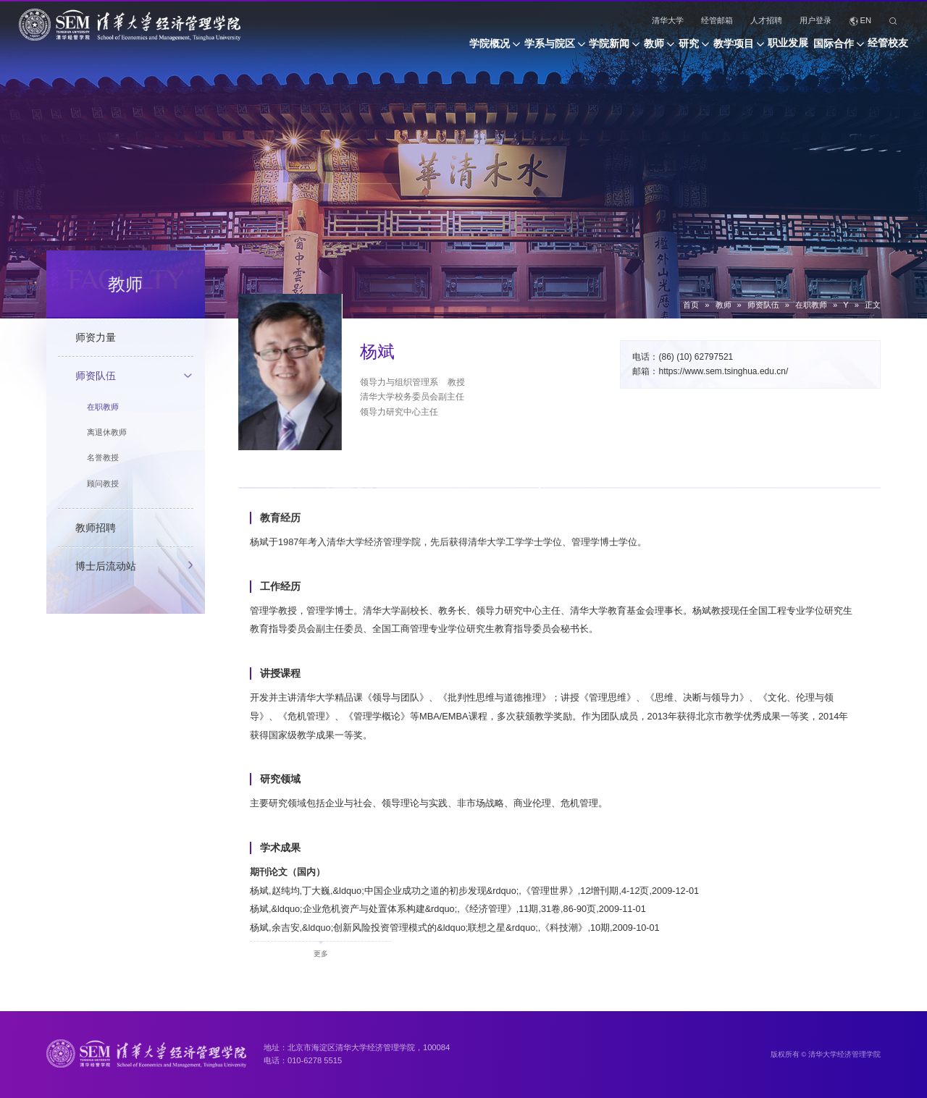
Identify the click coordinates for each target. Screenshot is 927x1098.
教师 (575, 50)
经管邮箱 (717, 20)
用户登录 (815, 20)
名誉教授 (103, 457)
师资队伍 (763, 304)
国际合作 (817, 50)
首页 (691, 304)
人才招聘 (766, 20)
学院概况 (363, 50)
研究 (626, 50)
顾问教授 (103, 483)
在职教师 (811, 304)
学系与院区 (439, 50)
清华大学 (668, 20)
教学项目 (686, 50)
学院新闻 (514, 50)
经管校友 (888, 50)
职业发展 (757, 50)
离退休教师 (107, 432)
